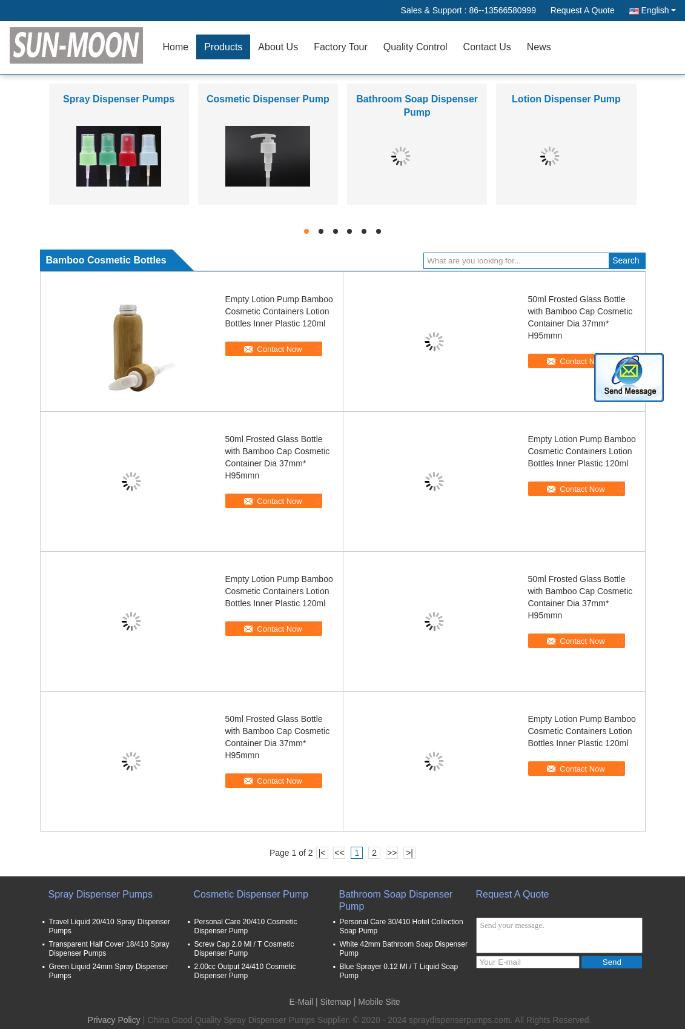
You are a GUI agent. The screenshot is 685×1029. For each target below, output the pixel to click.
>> (392, 853)
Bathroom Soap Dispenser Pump (396, 900)
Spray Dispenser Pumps (118, 99)
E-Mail (301, 1002)
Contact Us (487, 47)
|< (322, 853)
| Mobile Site (377, 1002)
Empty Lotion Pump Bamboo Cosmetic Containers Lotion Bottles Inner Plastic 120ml (279, 311)
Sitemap (335, 1002)
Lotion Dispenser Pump (566, 99)
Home (176, 47)
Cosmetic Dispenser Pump (268, 99)
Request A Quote (583, 10)
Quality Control (415, 47)
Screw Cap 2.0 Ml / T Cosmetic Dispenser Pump (244, 949)
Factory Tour (341, 47)
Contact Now (279, 349)
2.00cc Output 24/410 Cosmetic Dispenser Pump (245, 971)
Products (223, 47)
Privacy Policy (114, 1020)
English (658, 10)
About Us (278, 47)
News (539, 47)
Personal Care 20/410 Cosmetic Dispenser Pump (245, 926)
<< (339, 853)
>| (409, 853)
